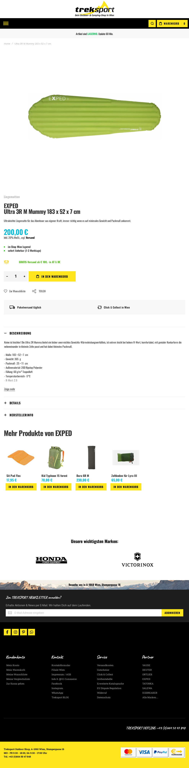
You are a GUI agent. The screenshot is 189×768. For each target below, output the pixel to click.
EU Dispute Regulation (109, 688)
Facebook (57, 683)
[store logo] (95, 9)
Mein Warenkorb (15, 669)
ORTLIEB (147, 674)
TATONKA (147, 683)
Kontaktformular (61, 665)
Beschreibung (20, 333)
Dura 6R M (82, 475)
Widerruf (102, 692)
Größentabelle (104, 678)
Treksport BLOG (60, 697)
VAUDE (146, 665)
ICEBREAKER (149, 692)
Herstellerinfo (21, 415)
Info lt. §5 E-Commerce (64, 678)
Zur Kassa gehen (15, 683)
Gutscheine (103, 669)
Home (7, 43)
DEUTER (147, 669)
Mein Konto (12, 665)
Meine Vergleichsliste (18, 678)
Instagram (57, 688)
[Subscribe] (172, 612)
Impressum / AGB (61, 674)
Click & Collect (105, 674)
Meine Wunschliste (16, 674)
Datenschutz (103, 697)
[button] (7, 494)
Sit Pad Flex (13, 475)
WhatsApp (57, 692)
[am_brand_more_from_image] (21, 458)
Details (15, 403)
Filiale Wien (58, 669)
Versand (30, 237)
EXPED (11, 205)
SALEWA (147, 688)
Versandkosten (105, 665)
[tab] (94, 333)
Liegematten (12, 196)
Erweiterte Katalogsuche (110, 683)
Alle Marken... (150, 697)
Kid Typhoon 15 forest (54, 475)
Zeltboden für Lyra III (124, 475)
